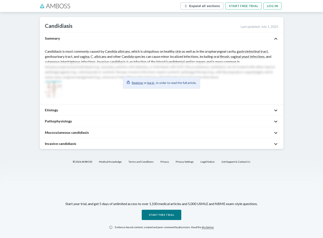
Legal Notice (208, 161)
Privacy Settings (185, 161)
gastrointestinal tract (252, 51)
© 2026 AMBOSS (82, 161)
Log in (272, 6)
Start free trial (243, 6)
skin (178, 51)
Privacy (165, 161)
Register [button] (137, 83)
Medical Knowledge (110, 161)
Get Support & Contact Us (235, 161)
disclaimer (208, 227)
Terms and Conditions (141, 161)
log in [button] (150, 83)
